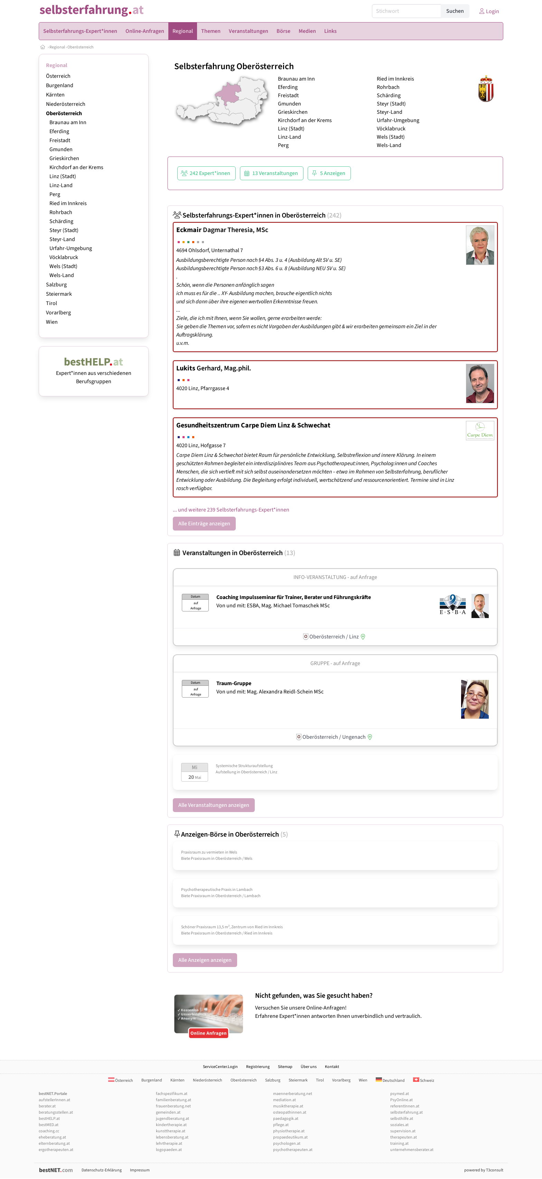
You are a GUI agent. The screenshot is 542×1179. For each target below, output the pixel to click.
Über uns (309, 1067)
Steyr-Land (62, 239)
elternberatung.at (54, 1143)
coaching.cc (49, 1131)
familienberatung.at (173, 1100)
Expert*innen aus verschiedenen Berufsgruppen (93, 373)
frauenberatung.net (173, 1106)
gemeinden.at (168, 1112)
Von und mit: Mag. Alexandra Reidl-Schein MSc (270, 692)
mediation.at (284, 1100)
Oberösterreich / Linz (259, 772)
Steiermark (59, 294)
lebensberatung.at (172, 1137)
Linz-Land (61, 185)
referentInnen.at (404, 1106)
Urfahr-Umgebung (70, 248)
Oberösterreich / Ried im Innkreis (243, 933)
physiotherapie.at (289, 1131)
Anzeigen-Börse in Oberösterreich (230, 834)
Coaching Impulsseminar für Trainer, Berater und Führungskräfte (293, 597)
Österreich (58, 76)
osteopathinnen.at (289, 1112)
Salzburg (56, 284)
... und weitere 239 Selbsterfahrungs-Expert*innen (231, 510)
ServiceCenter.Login (220, 1067)
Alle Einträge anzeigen (204, 523)
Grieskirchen (64, 158)
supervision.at (402, 1131)
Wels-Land (61, 275)
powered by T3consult (483, 1170)
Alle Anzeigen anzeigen (205, 960)
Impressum (140, 1170)
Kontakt (332, 1067)
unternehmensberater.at (411, 1150)
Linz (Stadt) (62, 176)
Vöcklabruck (63, 257)
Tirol (51, 303)
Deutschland (390, 1081)
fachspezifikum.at (171, 1094)
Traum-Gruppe (233, 683)
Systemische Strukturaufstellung (244, 766)
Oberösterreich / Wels (233, 859)
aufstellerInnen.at (54, 1100)
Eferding (59, 131)
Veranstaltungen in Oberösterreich (234, 553)
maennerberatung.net (292, 1094)
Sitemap (285, 1067)
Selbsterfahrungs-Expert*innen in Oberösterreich (257, 215)
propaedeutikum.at (290, 1137)
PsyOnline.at (401, 1100)
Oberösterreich (80, 47)
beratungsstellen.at (56, 1112)
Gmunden (61, 149)
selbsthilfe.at (401, 1119)
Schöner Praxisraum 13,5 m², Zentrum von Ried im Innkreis (232, 927)
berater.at (47, 1106)
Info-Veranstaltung (319, 577)
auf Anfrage (363, 577)
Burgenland (59, 85)
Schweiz (423, 1081)
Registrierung (258, 1067)
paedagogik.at (285, 1119)
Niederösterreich (65, 104)
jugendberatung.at (172, 1119)
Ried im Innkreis (68, 203)
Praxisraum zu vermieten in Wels (209, 852)
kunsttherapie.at (170, 1131)
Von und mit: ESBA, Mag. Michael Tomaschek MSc (273, 605)
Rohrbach (60, 212)
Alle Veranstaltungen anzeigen (213, 805)
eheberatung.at (52, 1137)
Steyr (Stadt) (63, 230)
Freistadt (59, 140)
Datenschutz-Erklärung (102, 1170)
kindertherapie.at (171, 1125)
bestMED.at (48, 1125)
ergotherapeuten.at (56, 1150)
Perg (54, 194)
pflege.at (281, 1125)
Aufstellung (226, 772)
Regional (57, 47)
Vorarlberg (58, 312)
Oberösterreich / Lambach (238, 896)
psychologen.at (286, 1143)
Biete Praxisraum (196, 859)
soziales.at (399, 1125)
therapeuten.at (403, 1137)
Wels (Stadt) (63, 266)
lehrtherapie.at (169, 1143)
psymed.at (399, 1094)
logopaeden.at (169, 1150)
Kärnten (55, 95)
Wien (52, 322)
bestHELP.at (49, 1119)
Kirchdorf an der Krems (76, 167)
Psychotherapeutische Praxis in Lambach (217, 890)
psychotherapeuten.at (292, 1150)
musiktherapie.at (288, 1106)
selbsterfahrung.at (406, 1112)
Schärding (61, 221)
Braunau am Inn (67, 122)
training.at (399, 1143)
